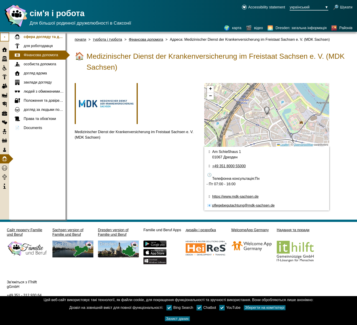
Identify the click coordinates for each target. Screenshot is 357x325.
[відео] (254, 28)
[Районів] (342, 28)
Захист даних (177, 319)
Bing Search (179, 307)
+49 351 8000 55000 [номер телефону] (229, 166)
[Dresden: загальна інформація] (297, 28)
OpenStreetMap (303, 144)
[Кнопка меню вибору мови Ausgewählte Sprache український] (309, 7)
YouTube (229, 307)
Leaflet (283, 144)
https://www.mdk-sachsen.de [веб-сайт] (235, 196)
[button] (267, 111)
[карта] (232, 28)
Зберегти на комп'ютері (264, 308)
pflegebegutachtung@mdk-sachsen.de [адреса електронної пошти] (243, 205)
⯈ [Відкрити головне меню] (5, 37)
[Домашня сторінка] (15, 27)
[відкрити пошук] (342, 7)
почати (80, 39)
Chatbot (206, 307)
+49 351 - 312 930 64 (24, 295)
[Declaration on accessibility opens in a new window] (263, 7)
